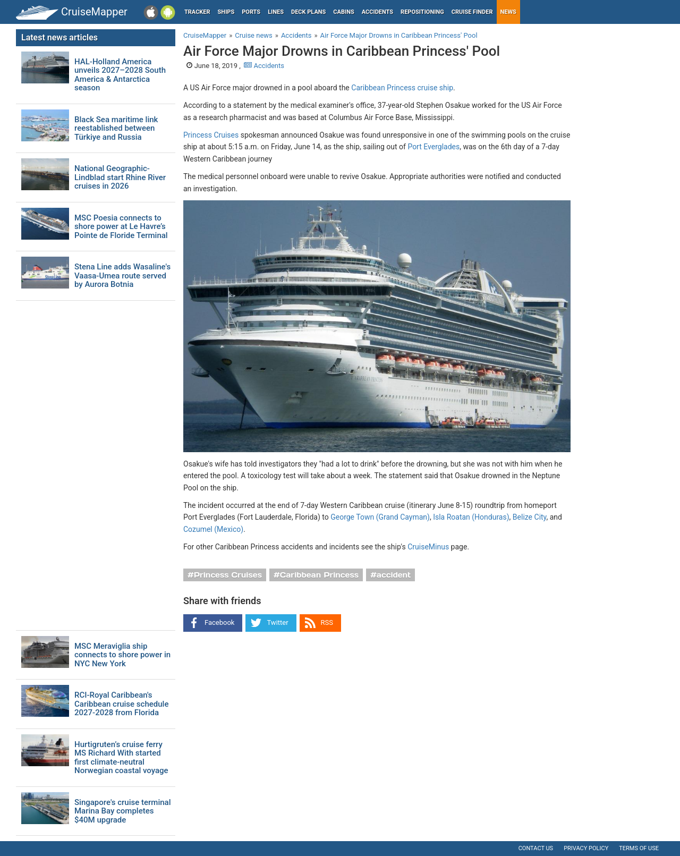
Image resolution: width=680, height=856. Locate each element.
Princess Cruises (211, 135)
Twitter (277, 622)
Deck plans (308, 12)
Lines (276, 12)
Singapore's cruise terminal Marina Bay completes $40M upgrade (122, 811)
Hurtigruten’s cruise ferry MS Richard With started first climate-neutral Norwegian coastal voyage (121, 757)
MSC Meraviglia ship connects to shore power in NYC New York (122, 655)
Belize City (530, 517)
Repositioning (422, 12)
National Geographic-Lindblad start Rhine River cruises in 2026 (120, 177)
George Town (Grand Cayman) (380, 517)
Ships (226, 12)
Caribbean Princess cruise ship (402, 87)
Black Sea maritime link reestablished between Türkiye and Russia (116, 128)
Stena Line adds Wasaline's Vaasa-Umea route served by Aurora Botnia (122, 275)
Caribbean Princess (319, 575)
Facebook (219, 622)
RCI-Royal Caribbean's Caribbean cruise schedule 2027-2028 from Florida (121, 704)
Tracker (197, 12)
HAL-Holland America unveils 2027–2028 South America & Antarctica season (120, 74)
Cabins (343, 12)
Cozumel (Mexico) (213, 529)
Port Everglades (433, 146)
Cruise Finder (472, 12)
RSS (327, 622)
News (508, 12)
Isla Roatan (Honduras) (471, 517)
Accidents (377, 12)
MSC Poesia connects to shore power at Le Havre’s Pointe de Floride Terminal (121, 227)
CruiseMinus (428, 547)
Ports (251, 12)
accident (394, 575)
